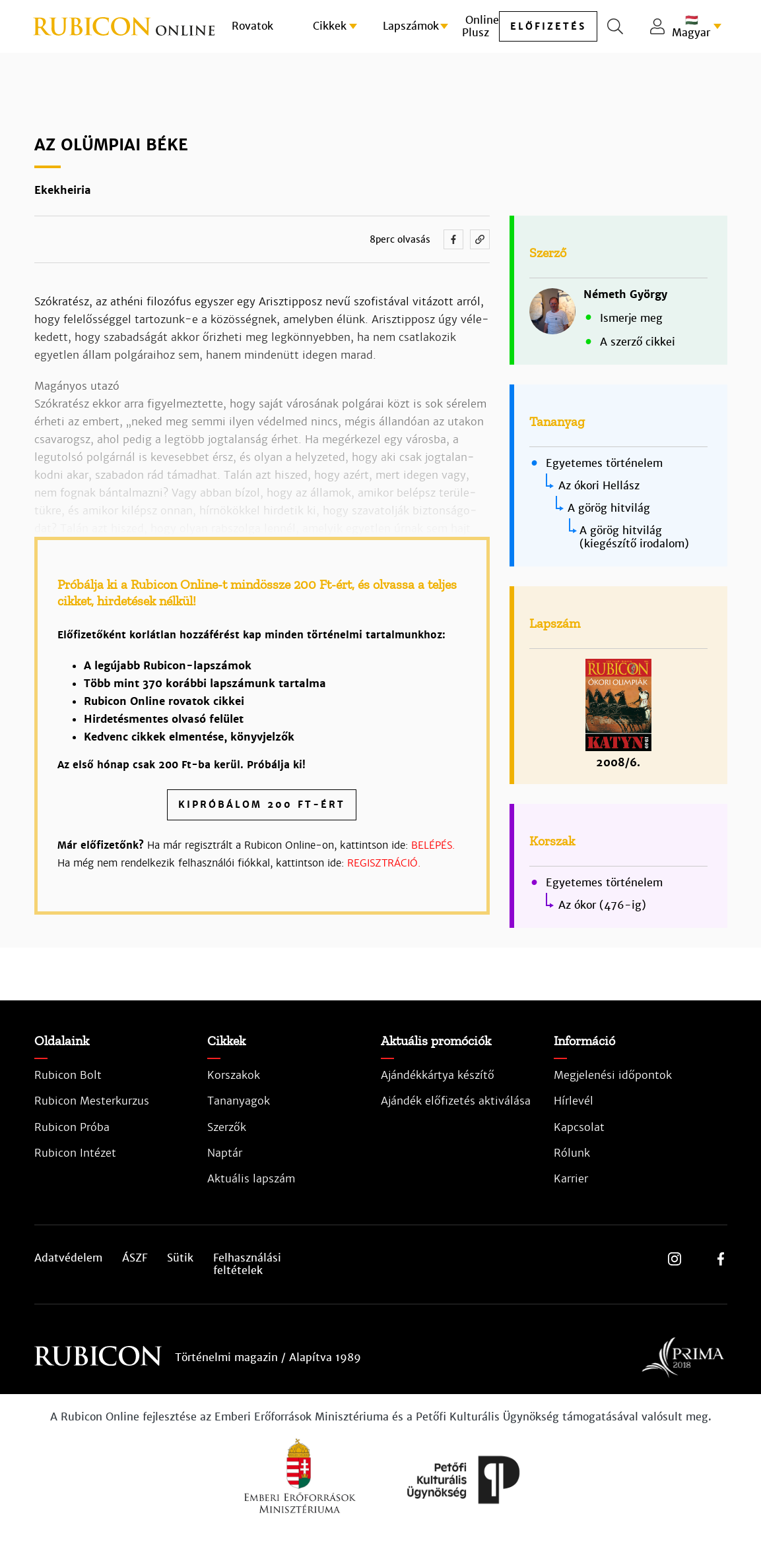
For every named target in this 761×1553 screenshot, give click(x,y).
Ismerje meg (631, 318)
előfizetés (548, 26)
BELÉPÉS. (433, 845)
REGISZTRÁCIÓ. (383, 863)
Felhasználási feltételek (247, 1264)
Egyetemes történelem (604, 463)
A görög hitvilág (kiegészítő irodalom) (634, 537)
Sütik (180, 1258)
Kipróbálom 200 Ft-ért (261, 804)
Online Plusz (480, 26)
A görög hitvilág (609, 508)
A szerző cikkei (637, 342)
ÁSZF (134, 1258)
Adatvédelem (68, 1258)
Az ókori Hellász (599, 486)
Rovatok (252, 26)
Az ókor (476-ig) (602, 905)
